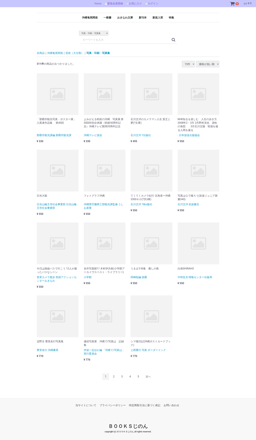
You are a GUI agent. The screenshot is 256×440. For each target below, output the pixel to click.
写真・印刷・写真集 (98, 53)
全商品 (41, 53)
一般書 (107, 17)
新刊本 (143, 17)
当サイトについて (85, 405)
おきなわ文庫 (125, 17)
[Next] (148, 377)
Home (98, 3)
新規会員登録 (114, 3)
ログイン (151, 3)
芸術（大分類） (74, 53)
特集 (171, 17)
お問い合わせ (171, 405)
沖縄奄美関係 (90, 17)
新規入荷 (157, 17)
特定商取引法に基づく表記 (144, 405)
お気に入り (134, 3)
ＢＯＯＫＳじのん (128, 426)
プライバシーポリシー (113, 405)
